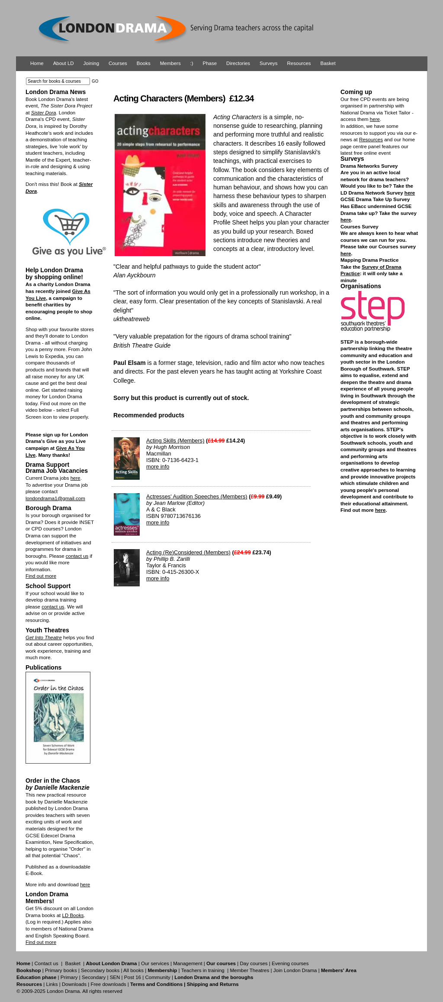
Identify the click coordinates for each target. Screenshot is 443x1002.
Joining (91, 63)
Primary (69, 977)
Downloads (74, 984)
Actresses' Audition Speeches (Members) (196, 496)
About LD (63, 63)
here (75, 478)
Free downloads (108, 984)
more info (157, 466)
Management (187, 963)
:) (191, 63)
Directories (238, 63)
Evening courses (290, 963)
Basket (328, 63)
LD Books (72, 915)
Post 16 (132, 977)
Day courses (253, 963)
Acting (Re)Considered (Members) (188, 552)
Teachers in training (203, 970)
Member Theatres (249, 970)
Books (144, 63)
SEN (115, 977)
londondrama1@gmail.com (55, 498)
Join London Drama (295, 970)
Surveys (269, 63)
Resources (299, 63)
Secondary (94, 977)
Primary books (61, 970)
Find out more (41, 576)
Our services (155, 963)
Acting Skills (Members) (175, 440)
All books (133, 970)
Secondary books (100, 970)
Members (170, 63)
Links (52, 984)
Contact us (46, 963)
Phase (210, 63)
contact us (77, 556)
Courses (118, 63)
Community (157, 977)
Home (37, 63)
